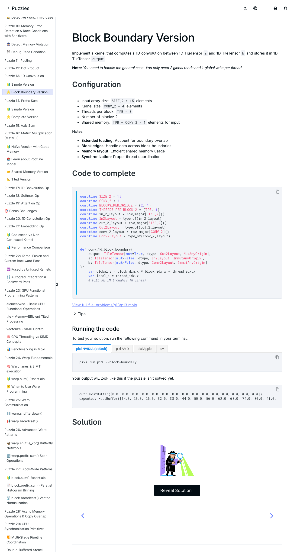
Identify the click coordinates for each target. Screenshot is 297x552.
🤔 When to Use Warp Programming (23, 388)
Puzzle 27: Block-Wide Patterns (28, 469)
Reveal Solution (176, 490)
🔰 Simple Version (20, 84)
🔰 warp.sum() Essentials (25, 379)
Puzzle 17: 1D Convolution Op (26, 188)
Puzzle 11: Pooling (18, 60)
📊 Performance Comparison (28, 247)
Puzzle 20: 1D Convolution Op (27, 218)
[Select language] (255, 8)
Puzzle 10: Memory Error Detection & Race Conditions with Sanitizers (26, 31)
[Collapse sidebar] (51, 23)
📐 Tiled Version (18, 179)
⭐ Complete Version (22, 117)
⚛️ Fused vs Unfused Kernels (28, 269)
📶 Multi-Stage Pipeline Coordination (24, 539)
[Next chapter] (271, 515)
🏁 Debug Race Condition (25, 52)
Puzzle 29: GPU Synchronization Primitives (24, 526)
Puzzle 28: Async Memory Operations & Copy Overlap (25, 513)
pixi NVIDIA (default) (91, 349)
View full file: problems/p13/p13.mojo (104, 305)
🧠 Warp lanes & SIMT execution (23, 368)
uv (162, 349)
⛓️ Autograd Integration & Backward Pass (26, 279)
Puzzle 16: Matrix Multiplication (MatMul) (28, 135)
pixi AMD (122, 349)
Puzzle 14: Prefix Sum (21, 101)
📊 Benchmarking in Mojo (25, 349)
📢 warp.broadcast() (22, 421)
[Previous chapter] (82, 515)
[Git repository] (286, 8)
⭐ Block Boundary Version (27, 92)
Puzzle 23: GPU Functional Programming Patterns (24, 292)
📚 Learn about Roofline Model (24, 161)
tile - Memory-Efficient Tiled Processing (27, 318)
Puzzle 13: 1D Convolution (24, 76)
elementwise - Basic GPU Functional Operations (25, 306)
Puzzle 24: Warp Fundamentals (28, 358)
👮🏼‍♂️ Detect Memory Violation (27, 44)
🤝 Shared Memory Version (27, 172)
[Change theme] (265, 8)
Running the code (95, 328)
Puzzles (20, 8)
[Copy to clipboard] (277, 191)
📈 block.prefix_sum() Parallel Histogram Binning (29, 487)
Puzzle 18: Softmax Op (21, 195)
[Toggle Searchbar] (245, 8)
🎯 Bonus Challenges (20, 211)
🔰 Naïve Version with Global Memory (28, 149)
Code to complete (104, 173)
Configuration (96, 84)
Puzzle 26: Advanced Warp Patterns (25, 432)
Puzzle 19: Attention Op (22, 203)
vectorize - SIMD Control (25, 329)
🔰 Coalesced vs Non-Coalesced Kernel (23, 237)
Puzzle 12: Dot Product (21, 68)
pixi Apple (145, 349)
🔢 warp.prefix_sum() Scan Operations (26, 458)
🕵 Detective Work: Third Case (29, 17)
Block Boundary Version (133, 37)
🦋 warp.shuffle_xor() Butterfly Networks (29, 445)
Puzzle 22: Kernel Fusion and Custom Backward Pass (26, 258)
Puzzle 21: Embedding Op (24, 226)
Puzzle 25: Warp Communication (17, 402)
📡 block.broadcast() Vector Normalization (28, 500)
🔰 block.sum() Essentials (25, 478)
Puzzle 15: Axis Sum (19, 125)
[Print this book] (275, 8)
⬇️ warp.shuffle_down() (24, 413)
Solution (87, 421)
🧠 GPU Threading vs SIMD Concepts (27, 339)
